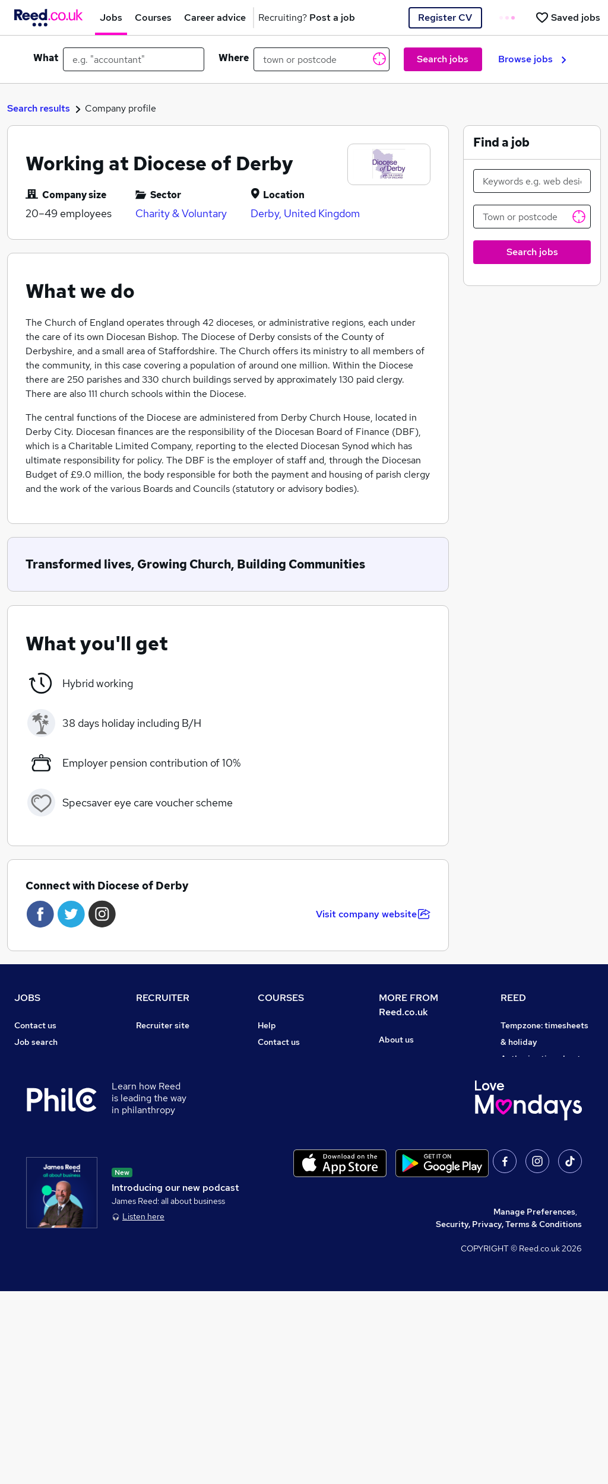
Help (23, 1191)
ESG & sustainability (541, 1241)
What (45, 58)
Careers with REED (537, 1158)
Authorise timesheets (543, 1058)
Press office (402, 1072)
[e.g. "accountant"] (133, 59)
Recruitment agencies (178, 1075)
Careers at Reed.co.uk (421, 1056)
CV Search (156, 1058)
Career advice (41, 1141)
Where (233, 58)
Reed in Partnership (540, 1141)
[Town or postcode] (532, 216)
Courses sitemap (291, 1191)
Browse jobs (532, 59)
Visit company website (373, 914)
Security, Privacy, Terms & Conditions (509, 1417)
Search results (38, 108)
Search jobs (442, 59)
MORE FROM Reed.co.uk (408, 1005)
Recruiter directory (52, 1058)
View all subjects (290, 1075)
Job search (36, 1042)
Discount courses (291, 1091)
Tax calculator (41, 1158)
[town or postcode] (322, 59)
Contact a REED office (57, 1208)
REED (513, 998)
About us (396, 1039)
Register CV (445, 17)
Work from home (46, 1075)
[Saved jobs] (567, 17)
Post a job (155, 1042)
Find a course (284, 1058)
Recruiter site (162, 1025)
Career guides (286, 1158)
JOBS (27, 998)
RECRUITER (162, 998)
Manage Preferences (534, 1404)
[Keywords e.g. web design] (532, 181)
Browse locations (47, 1108)
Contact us (35, 1025)
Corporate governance (423, 1089)
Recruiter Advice (169, 1091)
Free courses (283, 1108)
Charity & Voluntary (181, 213)
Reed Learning (529, 1125)
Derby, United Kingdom (305, 213)
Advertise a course (294, 1175)
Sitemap (31, 1224)
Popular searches (48, 1125)
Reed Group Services (542, 1075)
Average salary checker (60, 1175)
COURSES (281, 998)
